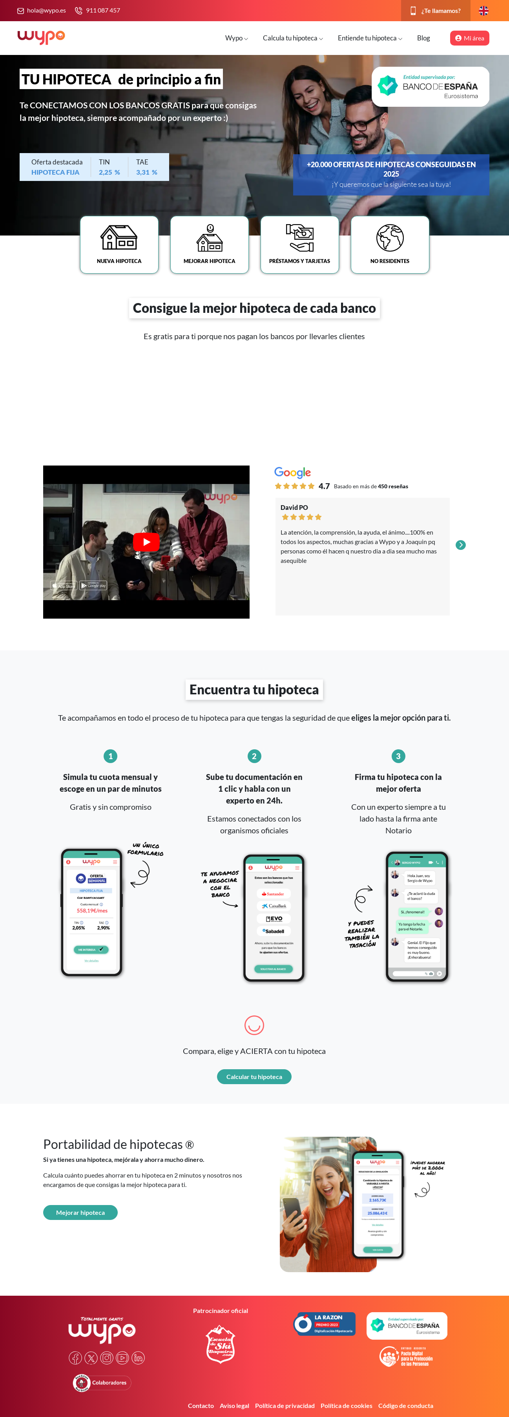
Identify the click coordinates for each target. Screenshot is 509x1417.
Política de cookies (346, 1405)
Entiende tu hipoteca (370, 38)
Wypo (236, 38)
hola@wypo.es (46, 10)
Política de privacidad (285, 1405)
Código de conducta (405, 1405)
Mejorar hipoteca (80, 1212)
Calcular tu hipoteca (254, 1076)
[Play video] (146, 542)
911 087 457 (103, 10)
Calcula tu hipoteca (293, 38)
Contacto (201, 1405)
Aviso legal (234, 1405)
